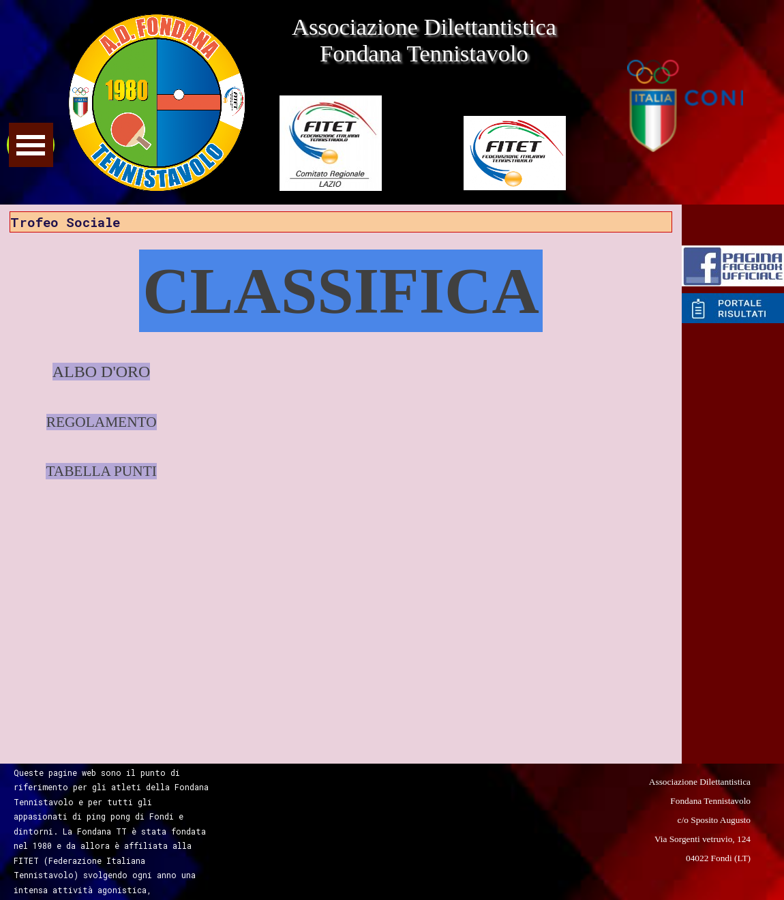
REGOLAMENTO (101, 422)
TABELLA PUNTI (101, 471)
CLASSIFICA (340, 290)
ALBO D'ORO (101, 371)
